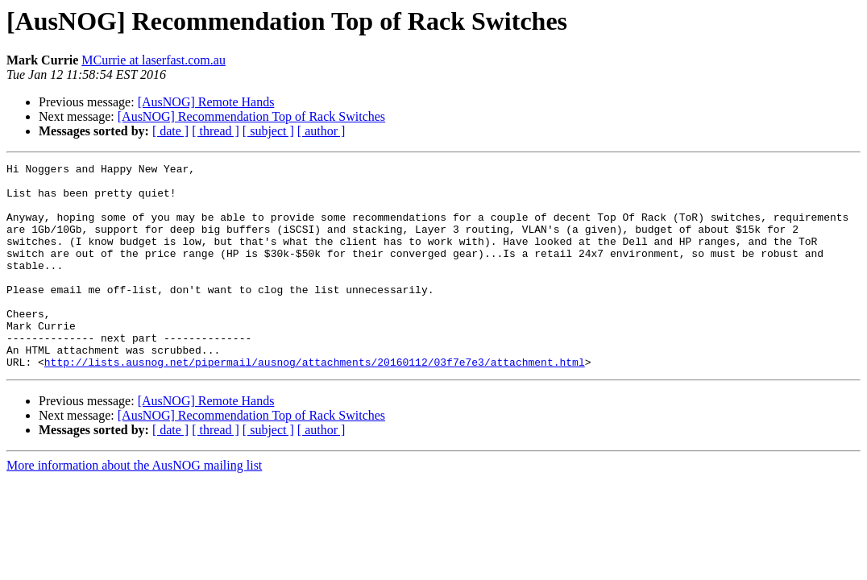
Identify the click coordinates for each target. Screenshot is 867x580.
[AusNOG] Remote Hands (206, 102)
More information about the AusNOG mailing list (134, 506)
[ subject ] (268, 131)
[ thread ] (215, 131)
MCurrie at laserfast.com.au (153, 60)
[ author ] (321, 131)
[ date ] (170, 131)
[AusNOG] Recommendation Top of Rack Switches (251, 116)
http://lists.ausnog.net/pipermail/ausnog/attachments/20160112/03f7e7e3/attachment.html (314, 403)
